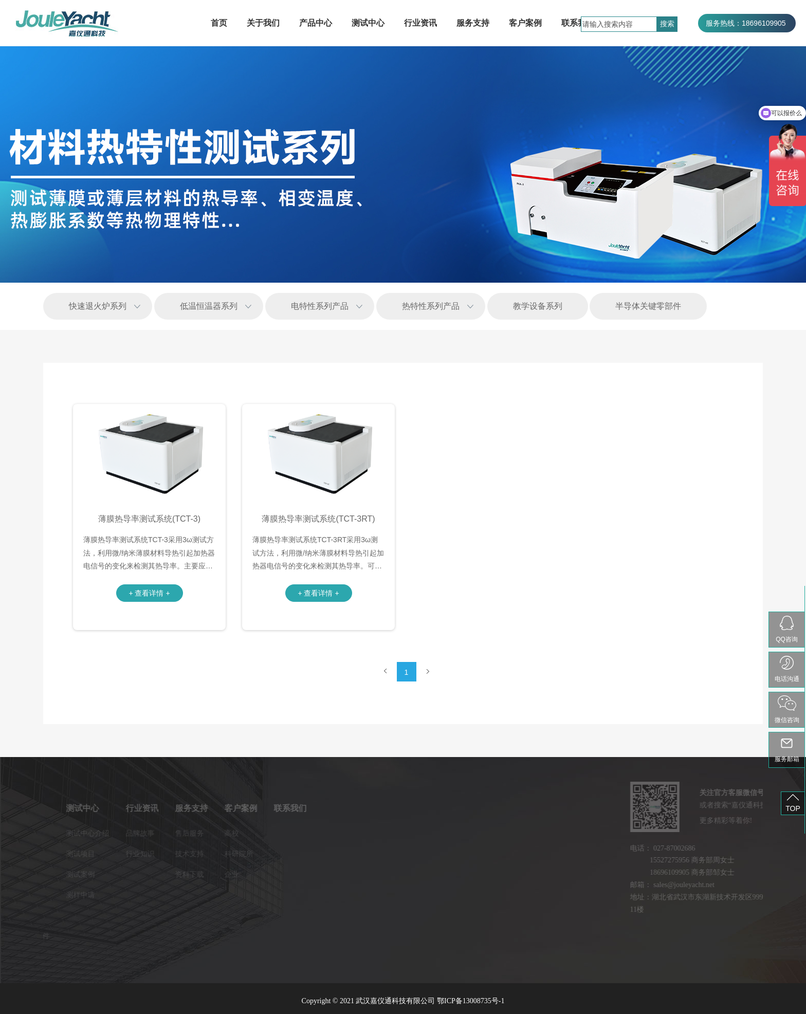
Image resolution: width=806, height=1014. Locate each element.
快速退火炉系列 (97, 306)
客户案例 (525, 23)
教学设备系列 (537, 306)
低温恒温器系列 (208, 306)
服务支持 (472, 23)
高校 (186, 833)
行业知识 (94, 854)
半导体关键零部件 (648, 306)
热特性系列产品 (431, 306)
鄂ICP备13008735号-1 (470, 1001)
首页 (219, 23)
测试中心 (368, 23)
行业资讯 (420, 23)
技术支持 (144, 854)
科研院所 (193, 854)
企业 (186, 874)
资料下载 (144, 874)
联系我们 (577, 23)
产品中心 (315, 23)
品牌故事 (94, 833)
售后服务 (144, 833)
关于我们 (263, 23)
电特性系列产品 (320, 306)
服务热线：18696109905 (746, 23)
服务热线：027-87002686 (747, 42)
